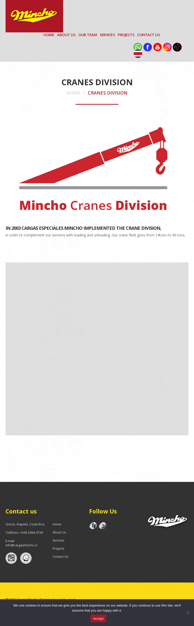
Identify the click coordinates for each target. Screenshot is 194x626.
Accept (98, 618)
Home (48, 34)
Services (107, 34)
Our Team (87, 34)
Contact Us (148, 34)
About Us (66, 34)
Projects (126, 34)
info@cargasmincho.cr (22, 545)
